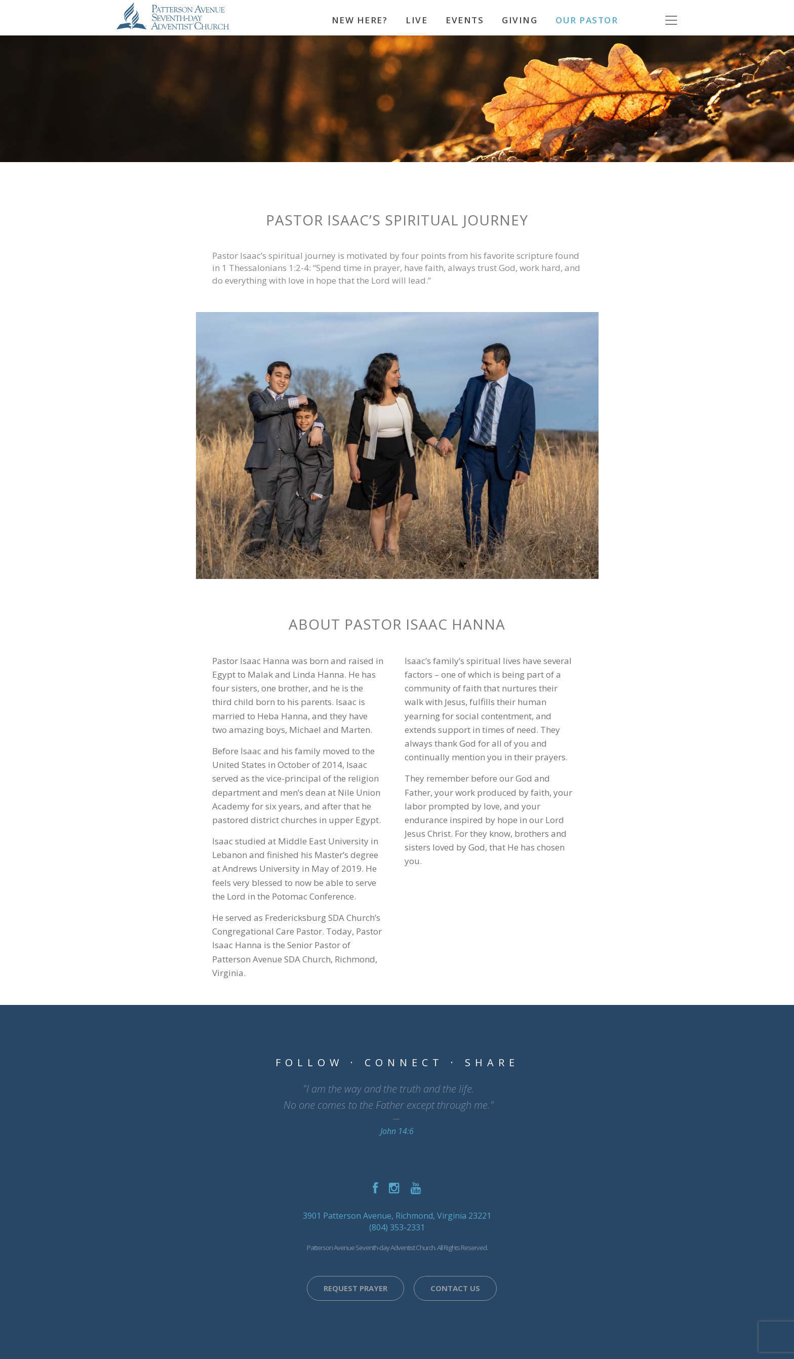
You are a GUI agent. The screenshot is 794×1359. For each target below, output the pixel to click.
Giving (519, 20)
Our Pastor (586, 20)
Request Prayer (355, 1288)
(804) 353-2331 (397, 1227)
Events (465, 20)
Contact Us (455, 1288)
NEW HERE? (360, 20)
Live (416, 20)
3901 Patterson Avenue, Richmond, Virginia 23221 (397, 1215)
